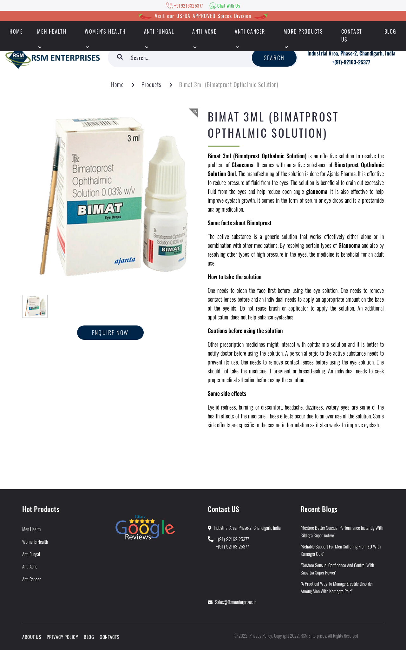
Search (274, 58)
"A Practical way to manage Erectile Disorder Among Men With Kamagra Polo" (337, 587)
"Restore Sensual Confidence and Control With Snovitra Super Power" (337, 568)
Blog (390, 31)
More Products (303, 31)
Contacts (109, 636)
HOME (16, 31)
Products (151, 84)
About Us (31, 636)
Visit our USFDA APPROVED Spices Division (203, 16)
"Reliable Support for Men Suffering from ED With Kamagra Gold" (341, 550)
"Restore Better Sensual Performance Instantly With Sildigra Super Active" (342, 531)
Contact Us (351, 35)
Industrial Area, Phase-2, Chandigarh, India (351, 53)
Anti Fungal (159, 31)
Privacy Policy (62, 636)
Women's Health (105, 31)
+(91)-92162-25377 (232, 538)
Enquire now (110, 332)
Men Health (51, 31)
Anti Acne (204, 31)
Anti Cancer (250, 31)
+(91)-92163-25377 (351, 62)
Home (117, 84)
